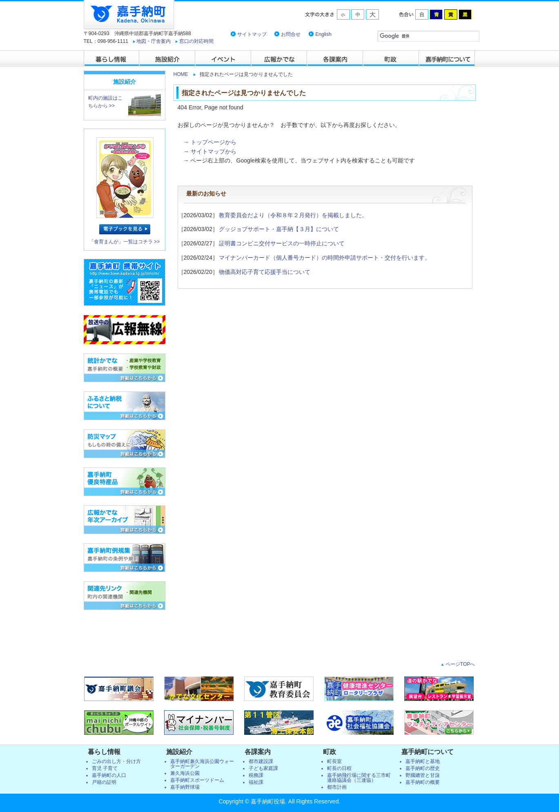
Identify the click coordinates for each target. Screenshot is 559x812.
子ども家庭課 (263, 768)
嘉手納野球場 (185, 787)
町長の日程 (339, 768)
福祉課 (256, 782)
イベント (224, 58)
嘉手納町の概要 (422, 782)
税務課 (256, 775)
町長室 (334, 761)
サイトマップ (252, 34)
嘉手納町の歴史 (422, 768)
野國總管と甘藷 (422, 775)
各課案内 (335, 58)
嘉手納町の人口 (109, 775)
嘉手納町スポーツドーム (197, 780)
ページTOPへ (459, 664)
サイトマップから (213, 151)
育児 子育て (105, 768)
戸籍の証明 (104, 782)
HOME (181, 74)
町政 (391, 58)
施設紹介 (168, 58)
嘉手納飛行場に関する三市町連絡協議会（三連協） (359, 777)
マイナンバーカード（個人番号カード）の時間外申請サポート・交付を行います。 (324, 257)
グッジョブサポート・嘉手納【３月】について (279, 229)
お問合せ (291, 34)
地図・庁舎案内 (153, 41)
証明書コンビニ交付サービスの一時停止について (282, 243)
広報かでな (279, 58)
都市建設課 (261, 761)
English (323, 34)
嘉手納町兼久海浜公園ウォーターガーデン (202, 764)
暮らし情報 (112, 58)
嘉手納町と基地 (422, 761)
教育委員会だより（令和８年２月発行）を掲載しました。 (293, 215)
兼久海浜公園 (185, 773)
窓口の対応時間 (196, 41)
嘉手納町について (447, 58)
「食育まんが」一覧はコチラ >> (124, 242)
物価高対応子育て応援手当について (264, 272)
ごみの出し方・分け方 (116, 761)
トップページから (213, 142)
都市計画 (337, 787)
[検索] (428, 36)
